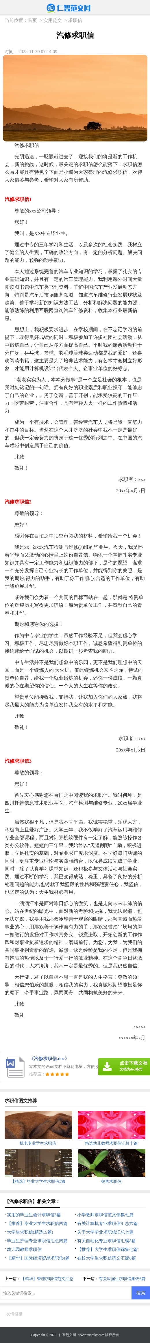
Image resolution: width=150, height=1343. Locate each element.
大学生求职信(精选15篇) (30, 1232)
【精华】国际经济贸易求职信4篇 (38, 1258)
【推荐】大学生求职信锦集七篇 (107, 1249)
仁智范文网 (67, 1335)
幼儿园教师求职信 (24, 1249)
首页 (32, 20)
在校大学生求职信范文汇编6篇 (106, 1258)
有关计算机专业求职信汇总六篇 (107, 1223)
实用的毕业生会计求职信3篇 (34, 1215)
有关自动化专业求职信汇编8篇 (106, 1240)
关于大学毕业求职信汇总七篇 (105, 1232)
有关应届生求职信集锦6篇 (122, 1279)
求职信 (75, 20)
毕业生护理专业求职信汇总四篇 (37, 1240)
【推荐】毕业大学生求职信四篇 (37, 1223)
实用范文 (52, 20)
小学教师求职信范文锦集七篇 (105, 1215)
